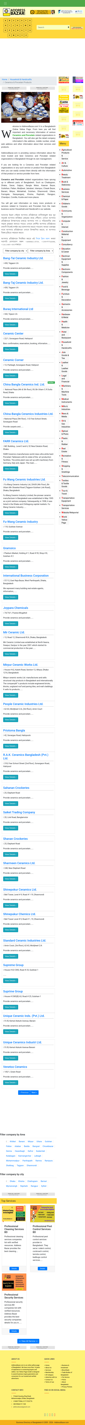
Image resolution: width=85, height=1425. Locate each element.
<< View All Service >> (28, 1341)
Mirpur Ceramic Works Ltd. (20, 664)
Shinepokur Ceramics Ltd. (20, 889)
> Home (47, 1365)
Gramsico (9, 548)
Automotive (67, 170)
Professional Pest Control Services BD (42, 1229)
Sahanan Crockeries (16, 788)
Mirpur (31, 1141)
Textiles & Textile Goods (65, 483)
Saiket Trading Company (19, 812)
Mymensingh (11, 1186)
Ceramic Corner (13, 360)
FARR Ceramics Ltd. (16, 441)
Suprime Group (13, 991)
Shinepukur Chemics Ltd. (19, 914)
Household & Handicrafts (21, 79)
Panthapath (28, 1161)
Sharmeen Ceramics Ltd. (19, 863)
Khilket (13, 1141)
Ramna (39, 1161)
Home (4, 79)
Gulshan (48, 1141)
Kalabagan (10, 1156)
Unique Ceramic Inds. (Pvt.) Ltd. (24, 1016)
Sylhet (43, 1186)
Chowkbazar (48, 1146)
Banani (22, 1141)
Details (14, 1269)
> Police (63, 1380)
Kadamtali (40, 1151)
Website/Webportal (70, 512)
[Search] (52, 27)
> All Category (48, 1375)
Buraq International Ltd (18, 309)
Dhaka (12, 1181)
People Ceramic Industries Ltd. (23, 704)
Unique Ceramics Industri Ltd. (22, 1042)
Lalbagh (37, 1156)
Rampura (49, 1161)
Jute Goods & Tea (65, 355)
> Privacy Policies (66, 1387)
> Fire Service (65, 1377)
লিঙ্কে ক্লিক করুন (43, 239)
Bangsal (36, 1146)
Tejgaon (20, 1165)
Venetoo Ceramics (15, 1067)
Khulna (21, 1181)
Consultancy (67, 244)
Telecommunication (70, 476)
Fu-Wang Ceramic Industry (20, 521)
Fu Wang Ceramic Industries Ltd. (24, 479)
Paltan (9, 1146)
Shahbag (10, 1165)
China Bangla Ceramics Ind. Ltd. (24, 384)
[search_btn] (68, 27)
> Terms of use (49, 1382)
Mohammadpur (13, 1161)
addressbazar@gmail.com (21, 1407)
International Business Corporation (26, 575)
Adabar (18, 1146)
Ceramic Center (13, 333)
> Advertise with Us (50, 1377)
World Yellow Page (64, 520)
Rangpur (34, 1186)
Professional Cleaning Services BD (14, 1229)
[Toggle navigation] (5, 3)
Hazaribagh (20, 1151)
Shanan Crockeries (15, 839)
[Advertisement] (42, 57)
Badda (27, 1146)
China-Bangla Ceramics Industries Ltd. (28, 414)
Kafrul (30, 1151)
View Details (11, 274)
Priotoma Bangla (14, 730)
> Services (47, 1370)
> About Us (47, 1368)
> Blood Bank (65, 1370)
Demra (9, 1151)
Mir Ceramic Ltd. (14, 632)
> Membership (49, 1372)
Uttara (39, 1141)
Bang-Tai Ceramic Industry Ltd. (23, 258)
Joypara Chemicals (15, 608)
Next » (34, 1092)
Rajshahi (24, 1186)
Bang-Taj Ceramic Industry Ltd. (23, 282)
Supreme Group (13, 965)
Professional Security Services (13, 1296)
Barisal (44, 1181)
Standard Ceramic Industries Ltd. (24, 940)
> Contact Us (48, 1380)
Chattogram (32, 1181)
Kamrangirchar (24, 1156)
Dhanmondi (32, 1165)
